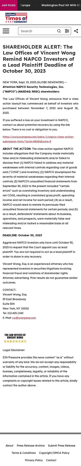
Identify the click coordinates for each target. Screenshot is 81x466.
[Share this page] (76, 31)
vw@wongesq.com (24, 317)
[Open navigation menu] (6, 31)
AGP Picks (8, 5)
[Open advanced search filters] (67, 31)
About (9, 445)
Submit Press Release (61, 445)
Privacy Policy (34, 460)
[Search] (36, 31)
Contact (51, 460)
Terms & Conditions (24, 453)
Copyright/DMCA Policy (54, 453)
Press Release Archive (31, 445)
